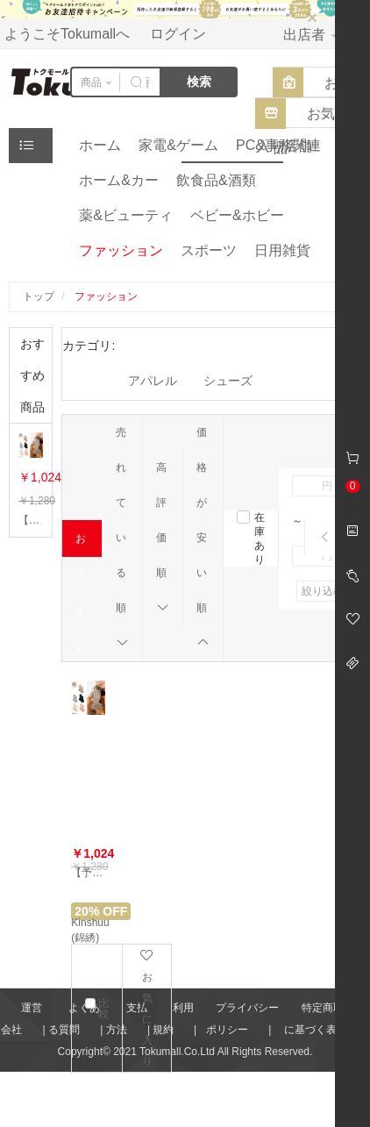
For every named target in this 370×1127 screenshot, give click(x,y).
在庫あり (259, 538)
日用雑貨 (282, 250)
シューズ (228, 381)
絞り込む (323, 591)
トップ (38, 296)
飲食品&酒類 (216, 180)
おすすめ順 (82, 544)
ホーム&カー (119, 180)
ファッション (121, 250)
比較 (103, 1008)
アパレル (152, 381)
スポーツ (209, 250)
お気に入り (146, 1007)
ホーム (100, 145)
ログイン (178, 33)
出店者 (310, 34)
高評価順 (162, 537)
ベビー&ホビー (237, 215)
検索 (199, 82)
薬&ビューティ (126, 215)
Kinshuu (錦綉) (90, 930)
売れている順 (122, 537)
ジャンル (32, 149)
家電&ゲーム (178, 145)
